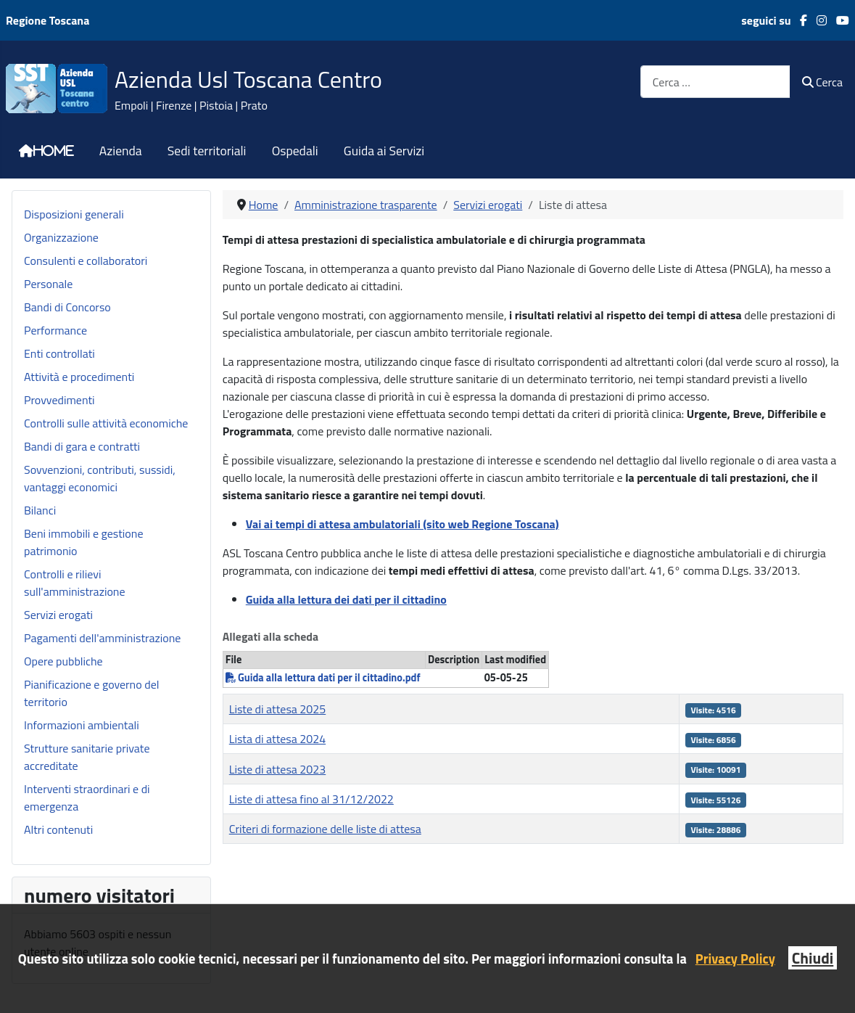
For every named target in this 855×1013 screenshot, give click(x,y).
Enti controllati (59, 353)
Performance (55, 330)
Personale (48, 283)
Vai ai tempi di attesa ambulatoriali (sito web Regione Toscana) (402, 524)
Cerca (822, 82)
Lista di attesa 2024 (277, 738)
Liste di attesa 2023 (277, 769)
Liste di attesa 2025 (277, 709)
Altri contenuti (58, 829)
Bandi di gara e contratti (82, 446)
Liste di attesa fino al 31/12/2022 (311, 799)
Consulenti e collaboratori (85, 260)
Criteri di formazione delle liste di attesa (325, 828)
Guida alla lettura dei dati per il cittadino (346, 599)
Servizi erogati (58, 614)
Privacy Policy (735, 958)
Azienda (120, 151)
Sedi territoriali (207, 151)
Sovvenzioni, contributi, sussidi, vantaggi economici (99, 478)
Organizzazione (61, 237)
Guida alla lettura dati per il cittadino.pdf (323, 678)
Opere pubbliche (63, 661)
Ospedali (295, 151)
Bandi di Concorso (67, 307)
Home (53, 150)
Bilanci (40, 510)
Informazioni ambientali (81, 725)
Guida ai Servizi (384, 151)
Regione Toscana (47, 20)
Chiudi (812, 957)
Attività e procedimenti (79, 376)
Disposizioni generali (74, 214)
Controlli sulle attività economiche (106, 423)
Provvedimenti (59, 400)
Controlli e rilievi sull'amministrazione (74, 582)
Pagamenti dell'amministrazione (102, 638)
